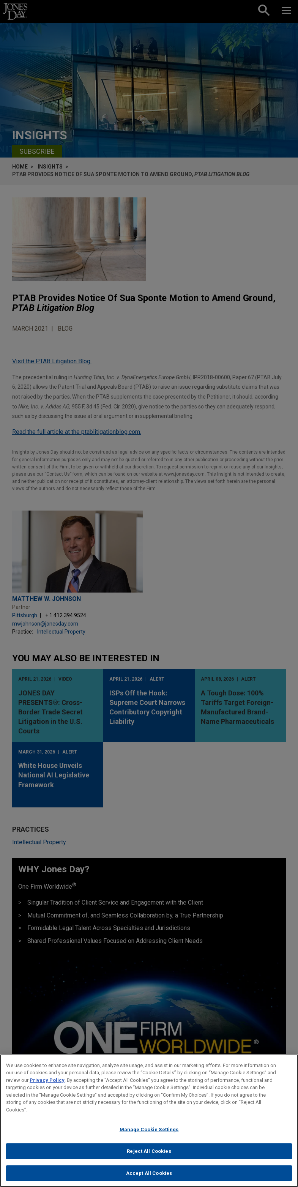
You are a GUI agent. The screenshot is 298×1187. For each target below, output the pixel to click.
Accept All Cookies (149, 1178)
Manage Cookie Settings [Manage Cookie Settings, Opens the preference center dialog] (149, 1134)
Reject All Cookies (149, 1156)
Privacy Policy (47, 1085)
